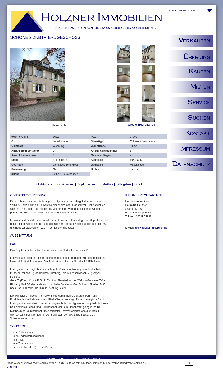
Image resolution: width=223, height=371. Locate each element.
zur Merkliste (105, 184)
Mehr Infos (13, 366)
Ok (189, 363)
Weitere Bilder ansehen (141, 124)
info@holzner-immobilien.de (151, 227)
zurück (138, 184)
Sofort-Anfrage (43, 184)
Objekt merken (86, 184)
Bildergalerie (124, 184)
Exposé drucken (64, 184)
